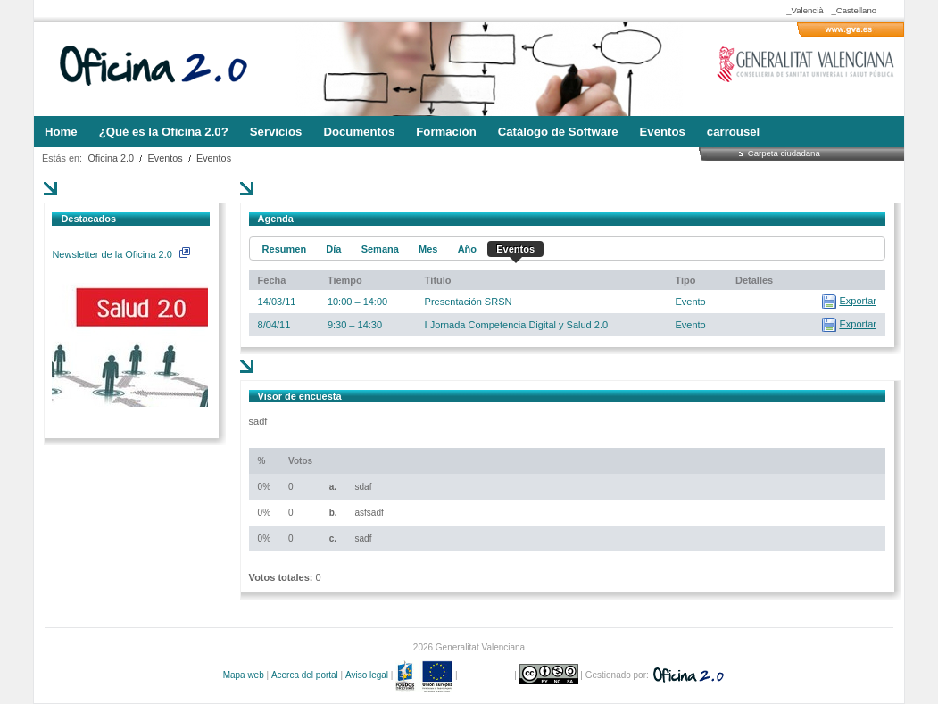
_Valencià (804, 10)
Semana (380, 249)
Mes (428, 249)
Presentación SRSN (468, 301)
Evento (690, 301)
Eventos (165, 158)
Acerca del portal (304, 675)
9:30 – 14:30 (355, 324)
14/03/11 (277, 301)
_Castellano (853, 10)
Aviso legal (366, 675)
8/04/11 (274, 324)
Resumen (284, 249)
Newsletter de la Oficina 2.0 (120, 254)
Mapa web (243, 675)
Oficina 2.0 (110, 158)
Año (467, 249)
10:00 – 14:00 (357, 301)
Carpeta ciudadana (784, 153)
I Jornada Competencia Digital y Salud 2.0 (516, 324)
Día (333, 249)
